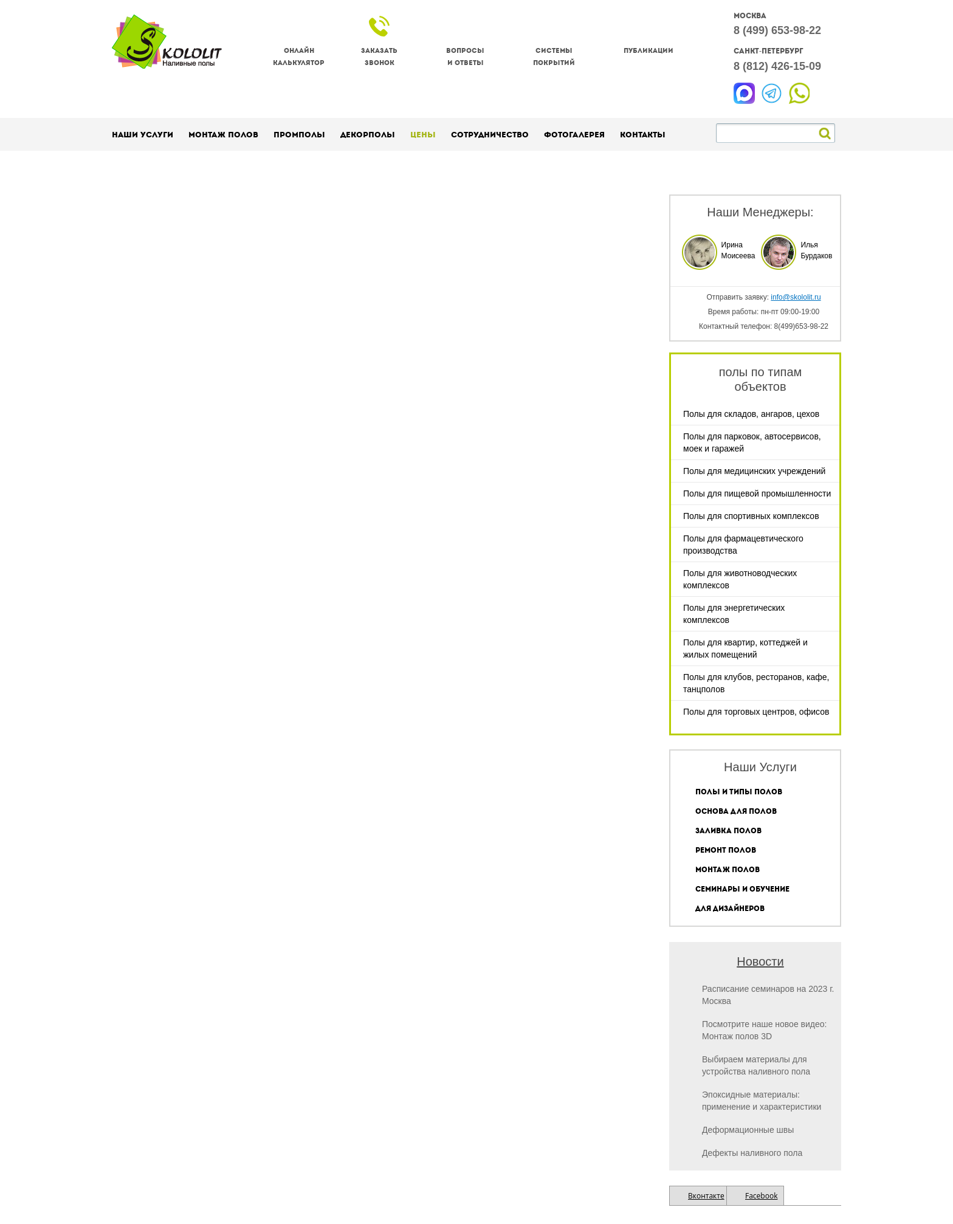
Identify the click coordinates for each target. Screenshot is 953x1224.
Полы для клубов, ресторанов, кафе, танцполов (756, 683)
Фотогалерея (574, 134)
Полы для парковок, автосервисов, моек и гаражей (752, 442)
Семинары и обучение (742, 889)
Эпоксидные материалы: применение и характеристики (761, 1101)
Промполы (299, 134)
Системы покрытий (554, 57)
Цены (423, 134)
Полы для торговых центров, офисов (756, 712)
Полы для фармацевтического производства (743, 544)
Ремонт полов (725, 850)
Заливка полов (728, 831)
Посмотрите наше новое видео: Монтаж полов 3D (764, 1030)
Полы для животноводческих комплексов (740, 579)
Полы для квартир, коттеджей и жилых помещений (745, 648)
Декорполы (367, 134)
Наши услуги (142, 134)
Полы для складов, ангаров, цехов (751, 414)
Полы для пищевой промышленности (757, 493)
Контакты (643, 134)
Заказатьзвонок (379, 57)
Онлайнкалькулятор (299, 57)
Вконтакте (706, 1196)
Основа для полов (736, 811)
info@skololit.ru (796, 297)
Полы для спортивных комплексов (751, 516)
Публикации (648, 51)
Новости (760, 961)
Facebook (761, 1196)
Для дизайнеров (730, 908)
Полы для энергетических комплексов (734, 614)
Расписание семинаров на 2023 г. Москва (768, 995)
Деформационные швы (748, 1130)
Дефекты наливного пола (752, 1153)
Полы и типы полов (738, 792)
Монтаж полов (223, 134)
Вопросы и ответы (465, 57)
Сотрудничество (490, 134)
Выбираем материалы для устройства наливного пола (756, 1065)
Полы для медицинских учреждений (754, 471)
